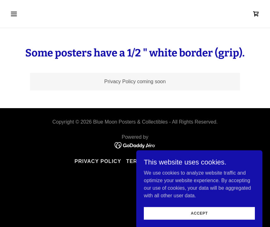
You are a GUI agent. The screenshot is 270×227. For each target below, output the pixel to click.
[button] (37, 14)
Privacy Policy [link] (97, 161)
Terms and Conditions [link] (161, 161)
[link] (256, 14)
